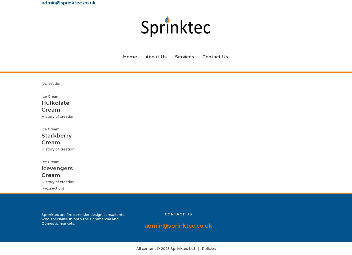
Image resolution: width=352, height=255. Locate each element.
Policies (209, 248)
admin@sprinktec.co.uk (69, 3)
